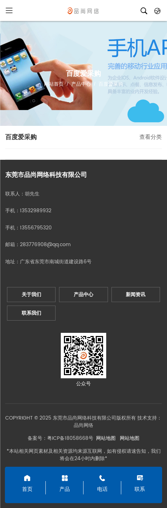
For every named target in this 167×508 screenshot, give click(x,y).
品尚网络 (83, 425)
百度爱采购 (110, 84)
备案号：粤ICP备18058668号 (60, 438)
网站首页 (54, 84)
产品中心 (81, 84)
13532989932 (35, 211)
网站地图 (106, 438)
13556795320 (36, 228)
